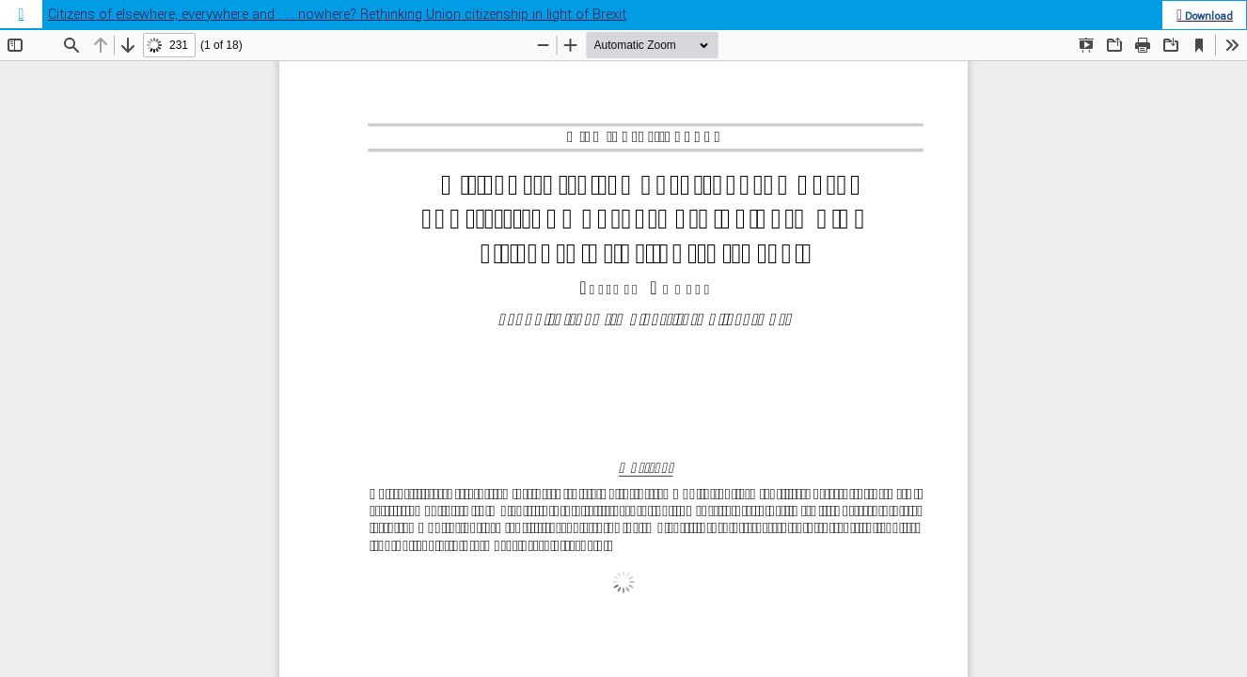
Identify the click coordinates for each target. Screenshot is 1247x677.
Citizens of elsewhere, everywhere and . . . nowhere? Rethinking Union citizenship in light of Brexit (337, 14)
